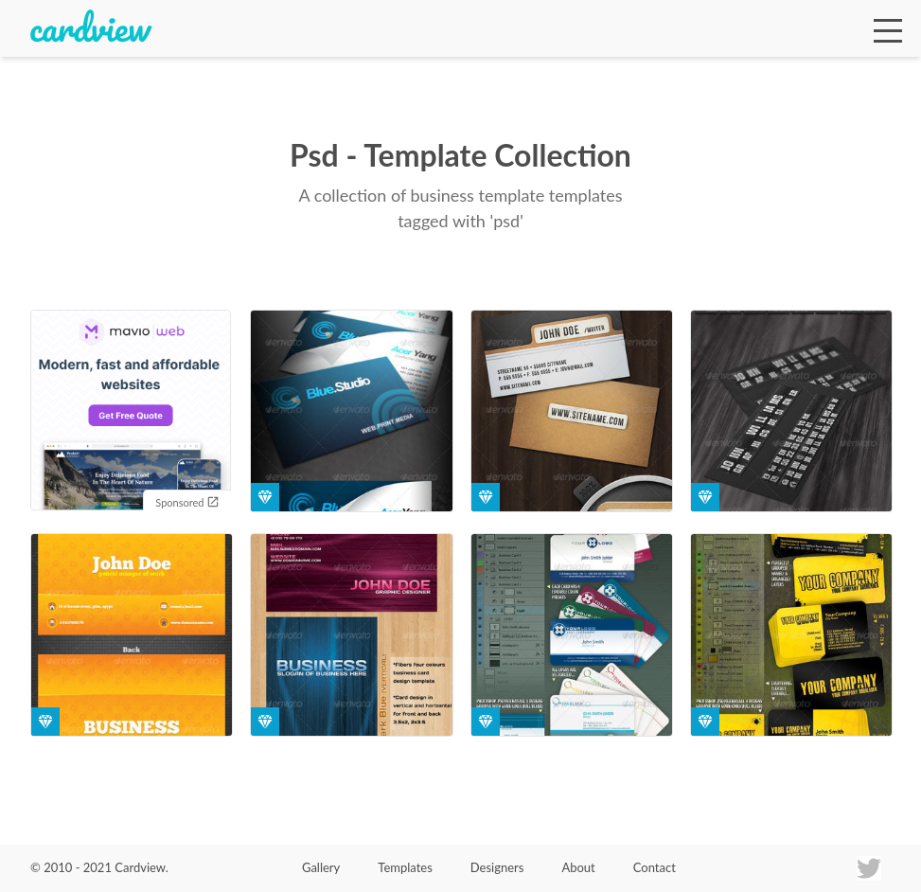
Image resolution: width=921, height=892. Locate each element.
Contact (654, 867)
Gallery (321, 867)
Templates (405, 867)
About (577, 867)
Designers (497, 867)
